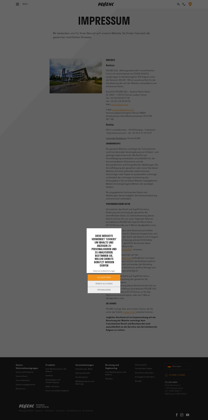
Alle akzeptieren (104, 278)
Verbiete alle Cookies (104, 284)
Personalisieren (104, 290)
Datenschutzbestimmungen (104, 271)
